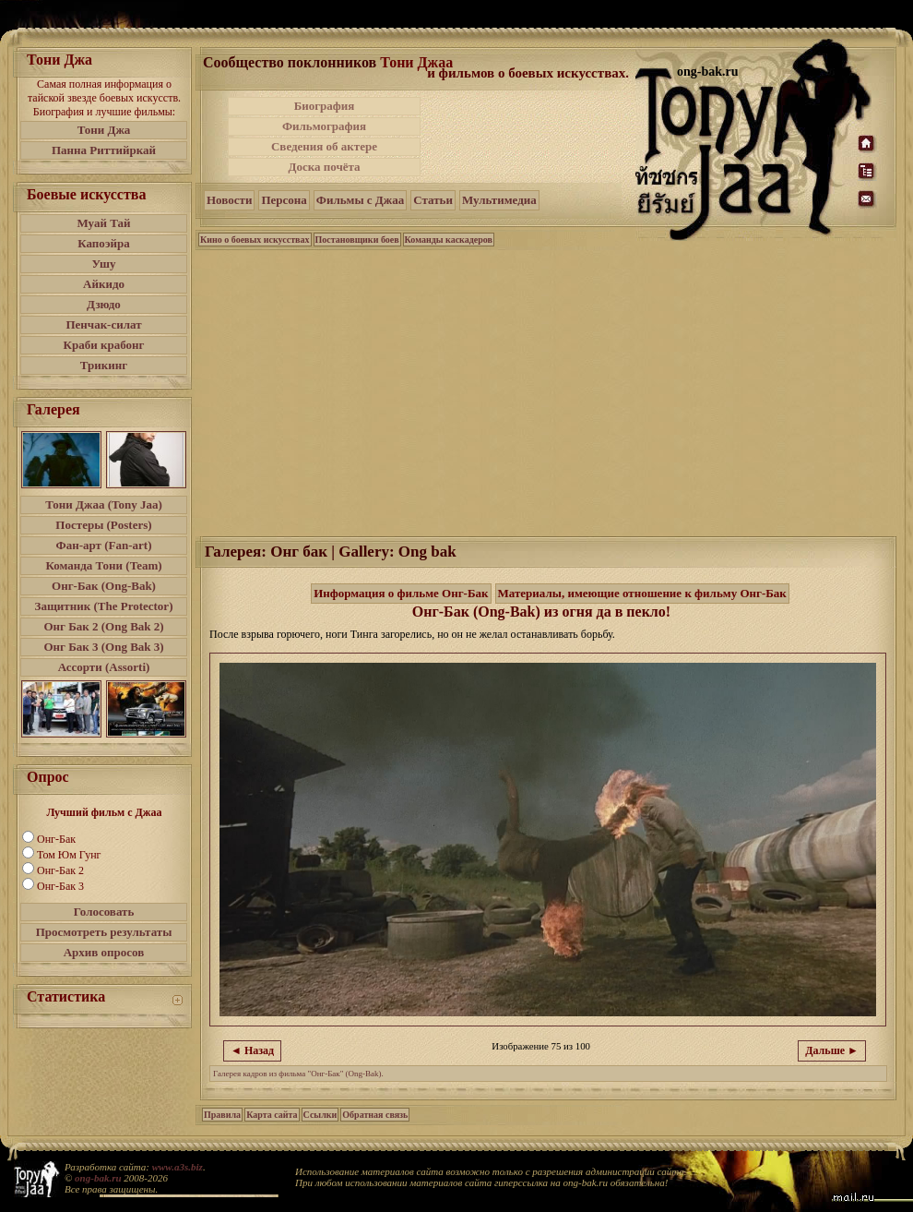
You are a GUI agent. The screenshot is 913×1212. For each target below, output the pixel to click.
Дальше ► (832, 1050)
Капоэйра (103, 243)
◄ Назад (252, 1050)
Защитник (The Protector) (104, 606)
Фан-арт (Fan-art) (104, 545)
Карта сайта (271, 1115)
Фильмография (324, 126)
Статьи (433, 200)
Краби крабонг (104, 345)
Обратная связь (375, 1115)
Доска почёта (324, 167)
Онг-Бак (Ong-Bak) (104, 586)
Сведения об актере (324, 146)
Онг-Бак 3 (60, 886)
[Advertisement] (529, 136)
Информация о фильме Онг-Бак (401, 593)
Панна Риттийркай (104, 150)
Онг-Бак (56, 839)
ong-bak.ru (98, 1177)
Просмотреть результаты (104, 932)
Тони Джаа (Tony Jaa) (103, 504)
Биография (324, 106)
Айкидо (104, 284)
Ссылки (320, 1115)
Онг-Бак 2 (60, 870)
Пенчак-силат (103, 324)
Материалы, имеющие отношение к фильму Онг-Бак (642, 593)
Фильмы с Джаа (360, 200)
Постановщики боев (357, 239)
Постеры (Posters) (103, 525)
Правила (222, 1115)
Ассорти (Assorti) (104, 667)
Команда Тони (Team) (103, 565)
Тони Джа (104, 130)
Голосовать (104, 911)
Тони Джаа (416, 62)
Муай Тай (103, 223)
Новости (229, 200)
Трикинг (103, 365)
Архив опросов (104, 952)
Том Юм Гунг (69, 854)
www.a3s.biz (177, 1166)
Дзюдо (104, 304)
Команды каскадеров (448, 239)
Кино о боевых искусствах (255, 239)
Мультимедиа (499, 200)
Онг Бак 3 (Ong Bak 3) (103, 647)
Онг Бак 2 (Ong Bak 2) (103, 626)
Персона (283, 200)
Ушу (104, 263)
